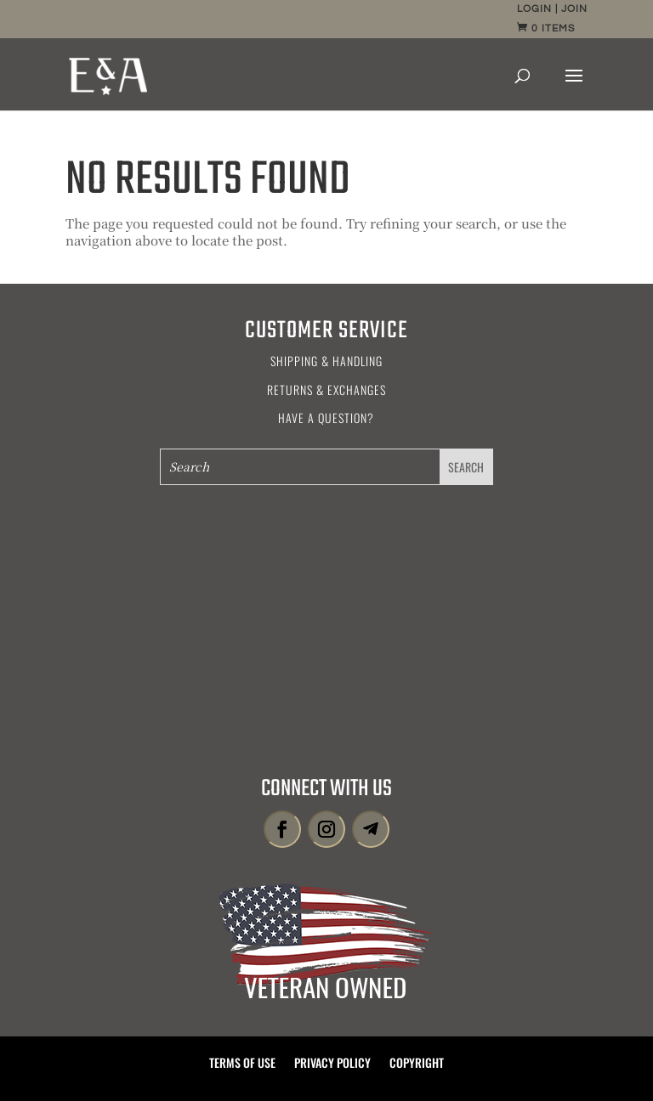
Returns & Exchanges (326, 389)
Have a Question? (326, 417)
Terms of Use (242, 1064)
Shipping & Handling (326, 361)
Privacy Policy (332, 1064)
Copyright (416, 1064)
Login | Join (552, 9)
